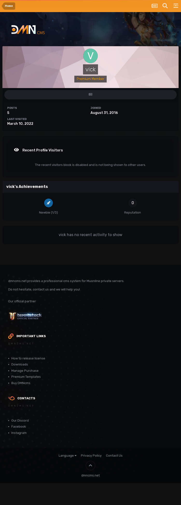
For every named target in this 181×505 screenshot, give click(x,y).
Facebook (18, 426)
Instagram (19, 433)
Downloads (19, 364)
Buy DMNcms (20, 383)
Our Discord (20, 420)
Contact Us (114, 455)
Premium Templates (26, 377)
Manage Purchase (25, 370)
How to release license (28, 358)
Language (68, 455)
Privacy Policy (91, 455)
